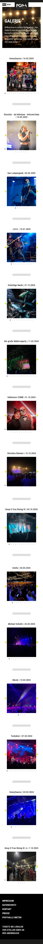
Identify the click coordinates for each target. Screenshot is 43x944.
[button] (5, 77)
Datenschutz (9, 905)
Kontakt (6, 909)
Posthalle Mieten (11, 917)
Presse (6, 913)
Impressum (8, 901)
